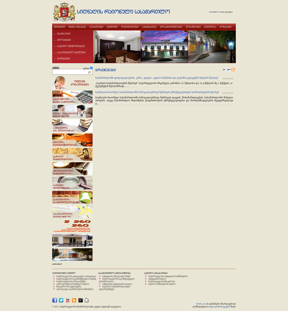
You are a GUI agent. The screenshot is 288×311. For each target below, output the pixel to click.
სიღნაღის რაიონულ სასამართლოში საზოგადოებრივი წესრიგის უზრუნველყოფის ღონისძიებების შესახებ (157, 92)
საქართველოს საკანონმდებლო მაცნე (76, 279)
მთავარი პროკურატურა (68, 286)
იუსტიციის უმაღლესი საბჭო (116, 276)
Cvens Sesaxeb (77, 27)
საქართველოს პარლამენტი (71, 281)
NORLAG (200, 304)
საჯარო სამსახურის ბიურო (162, 284)
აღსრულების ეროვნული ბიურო (72, 284)
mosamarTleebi (171, 27)
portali (62, 59)
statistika (149, 27)
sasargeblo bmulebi (70, 52)
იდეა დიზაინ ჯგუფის (219, 306)
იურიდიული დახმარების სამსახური (74, 289)
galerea (210, 27)
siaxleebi (96, 27)
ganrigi (112, 27)
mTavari (59, 27)
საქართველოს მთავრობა (161, 281)
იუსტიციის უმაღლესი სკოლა (117, 284)
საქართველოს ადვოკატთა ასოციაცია (76, 276)
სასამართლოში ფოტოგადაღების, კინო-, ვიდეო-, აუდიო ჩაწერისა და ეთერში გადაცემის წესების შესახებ (157, 77)
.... (128, 86)
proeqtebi (62, 40)
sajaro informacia (69, 46)
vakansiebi (62, 34)
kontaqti (225, 27)
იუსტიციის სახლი (157, 279)
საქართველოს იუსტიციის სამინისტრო (168, 276)
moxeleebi (193, 27)
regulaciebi (130, 27)
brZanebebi (105, 70)
